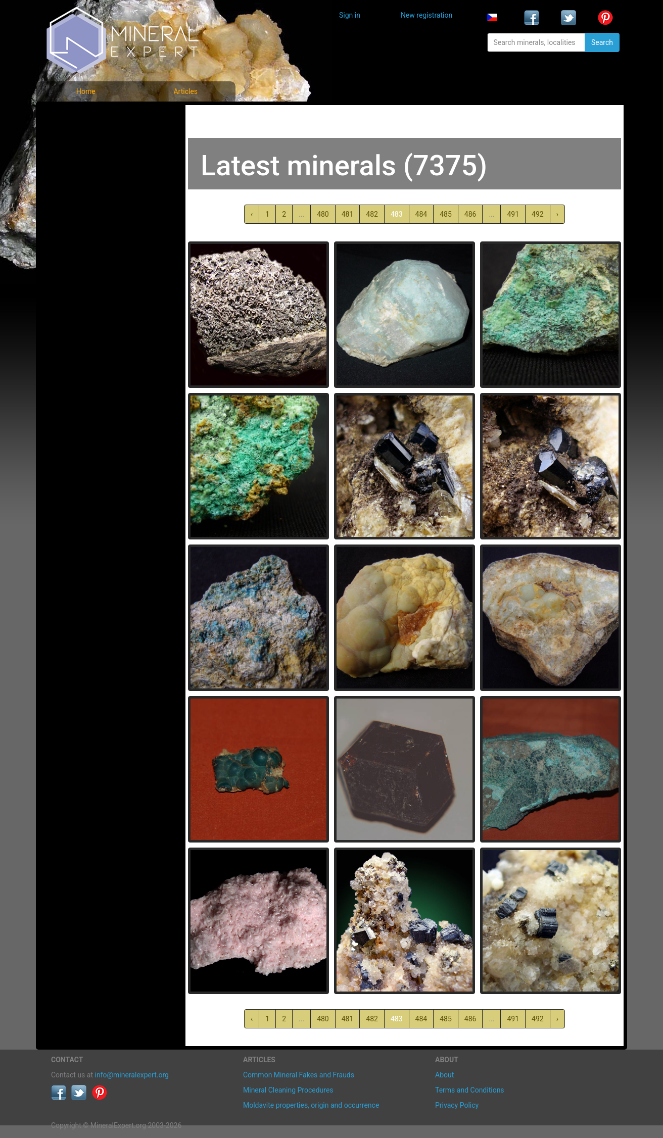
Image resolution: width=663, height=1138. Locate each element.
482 (372, 214)
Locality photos (83, 161)
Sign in (349, 15)
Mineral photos (82, 116)
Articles (185, 91)
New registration (426, 15)
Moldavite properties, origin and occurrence (311, 1105)
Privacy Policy (457, 1105)
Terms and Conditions (469, 1090)
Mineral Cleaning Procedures (288, 1090)
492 (538, 214)
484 (421, 214)
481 (348, 214)
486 (470, 214)
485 (446, 214)
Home (86, 91)
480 (323, 214)
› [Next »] (557, 214)
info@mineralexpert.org (132, 1075)
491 (513, 214)
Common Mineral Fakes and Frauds (298, 1075)
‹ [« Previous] (252, 214)
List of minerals (83, 138)
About (444, 1075)
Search (602, 42)
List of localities (84, 183)
